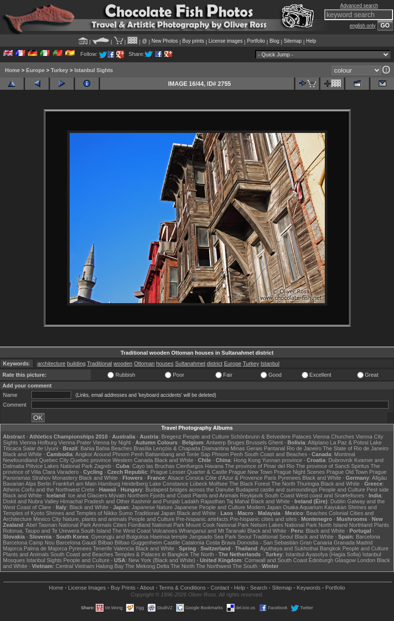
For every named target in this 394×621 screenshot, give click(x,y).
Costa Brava (221, 542)
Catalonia (193, 542)
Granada (344, 542)
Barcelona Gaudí (76, 542)
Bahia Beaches (114, 448)
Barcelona (368, 537)
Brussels (256, 442)
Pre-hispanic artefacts (202, 519)
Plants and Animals (215, 495)
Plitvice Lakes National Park (59, 466)
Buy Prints (123, 588)
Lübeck (198, 484)
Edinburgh (321, 560)
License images (225, 41)
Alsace (176, 478)
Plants (381, 525)
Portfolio (256, 41)
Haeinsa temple (168, 537)
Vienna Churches (333, 437)
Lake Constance (168, 484)
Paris (270, 478)
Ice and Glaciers (87, 495)
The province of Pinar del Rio (259, 466)
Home (12, 70)
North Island (332, 525)
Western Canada (132, 460)
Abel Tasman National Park (58, 525)
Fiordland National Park (156, 525)
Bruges (235, 442)
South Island (96, 531)
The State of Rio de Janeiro (356, 448)
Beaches (316, 513)
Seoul (244, 537)
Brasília (142, 448)
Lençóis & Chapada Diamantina (191, 448)
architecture (51, 363)
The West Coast (131, 531)
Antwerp (216, 442)
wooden (122, 363)
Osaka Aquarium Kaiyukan (314, 507)
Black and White (22, 454)
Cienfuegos (190, 466)
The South (245, 566)
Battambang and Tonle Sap (177, 454)
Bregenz (171, 437)
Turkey (59, 70)
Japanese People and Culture (209, 507)
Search (258, 588)
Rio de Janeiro (304, 448)
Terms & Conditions (182, 588)
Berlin (44, 484)
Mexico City (47, 519)
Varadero (68, 472)
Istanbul (270, 363)
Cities (120, 525)
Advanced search (359, 5)
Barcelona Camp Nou (28, 542)
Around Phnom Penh (119, 454)
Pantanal (274, 448)
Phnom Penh (227, 454)
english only (363, 25)
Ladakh (190, 501)
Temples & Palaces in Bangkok (151, 554)
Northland (360, 525)
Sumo (126, 513)
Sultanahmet (190, 363)
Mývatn (117, 495)
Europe (35, 70)
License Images (87, 588)
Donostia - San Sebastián (267, 542)
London (366, 560)
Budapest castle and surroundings (276, 489)
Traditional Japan (154, 513)
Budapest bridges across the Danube (189, 489)
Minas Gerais (247, 448)
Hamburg (109, 484)
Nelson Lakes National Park (283, 525)
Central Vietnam (74, 566)
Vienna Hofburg (38, 442)
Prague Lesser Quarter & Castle (188, 472)
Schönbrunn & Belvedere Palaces (271, 437)
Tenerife (102, 548)
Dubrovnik (340, 460)
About (147, 588)
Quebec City (54, 460)
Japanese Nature (152, 507)
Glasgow (345, 560)
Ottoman (144, 363)
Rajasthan (213, 501)
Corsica (194, 478)
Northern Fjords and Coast (159, 495)
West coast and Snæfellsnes (330, 495)
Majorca (12, 548)
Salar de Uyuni (40, 448)
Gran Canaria (316, 542)
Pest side (378, 489)
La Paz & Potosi (349, 442)
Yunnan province (282, 460)
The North (283, 484)
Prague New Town (250, 472)
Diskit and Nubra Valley (31, 501)
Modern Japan (264, 507)
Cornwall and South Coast (275, 560)
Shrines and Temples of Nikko (81, 513)
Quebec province (90, 460)
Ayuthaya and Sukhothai (289, 548)
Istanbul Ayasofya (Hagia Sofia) (323, 554)
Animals (101, 525)
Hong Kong (247, 460)
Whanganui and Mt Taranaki (212, 531)
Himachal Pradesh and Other (95, 501)
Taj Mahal (237, 501)
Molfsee (218, 484)
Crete (88, 489)
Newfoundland (20, 460)
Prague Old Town (347, 472)
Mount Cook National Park (217, 525)
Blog (274, 41)
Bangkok (330, 548)
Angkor (83, 454)
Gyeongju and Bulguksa (120, 537)
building (76, 363)
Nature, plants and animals (95, 519)
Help (311, 41)
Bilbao (105, 542)
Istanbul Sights (93, 70)
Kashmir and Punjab (155, 501)
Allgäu (379, 478)
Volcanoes (164, 531)
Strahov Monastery (54, 478)
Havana (214, 466)
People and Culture (206, 437)
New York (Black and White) (162, 560)
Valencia (123, 548)
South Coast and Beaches (275, 454)
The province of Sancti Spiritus (332, 466)
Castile (171, 542)
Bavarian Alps (19, 484)
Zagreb (102, 466)
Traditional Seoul (273, 537)
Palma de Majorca (45, 548)
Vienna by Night (112, 442)
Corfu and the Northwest (50, 489)
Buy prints (193, 41)
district (215, 363)
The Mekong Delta (147, 566)
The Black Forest (249, 484)
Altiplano (318, 442)
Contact (219, 588)
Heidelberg (135, 484)
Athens (11, 489)
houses (164, 363)
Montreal (344, 454)
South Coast (279, 495)
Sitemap (293, 41)
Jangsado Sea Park (212, 537)
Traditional (99, 363)
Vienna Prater (74, 442)
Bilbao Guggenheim (138, 542)
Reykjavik (251, 495)
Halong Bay (110, 566)
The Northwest (213, 566)
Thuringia (308, 484)
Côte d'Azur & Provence (234, 478)
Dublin (337, 501)
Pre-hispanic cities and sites (263, 519)
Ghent (275, 442)
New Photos (165, 41)
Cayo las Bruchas (153, 466)
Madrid (364, 542)
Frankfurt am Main (75, 484)
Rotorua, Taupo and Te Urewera (41, 531)
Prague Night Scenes (299, 472)
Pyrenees (289, 478)
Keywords (308, 588)
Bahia (87, 448)
